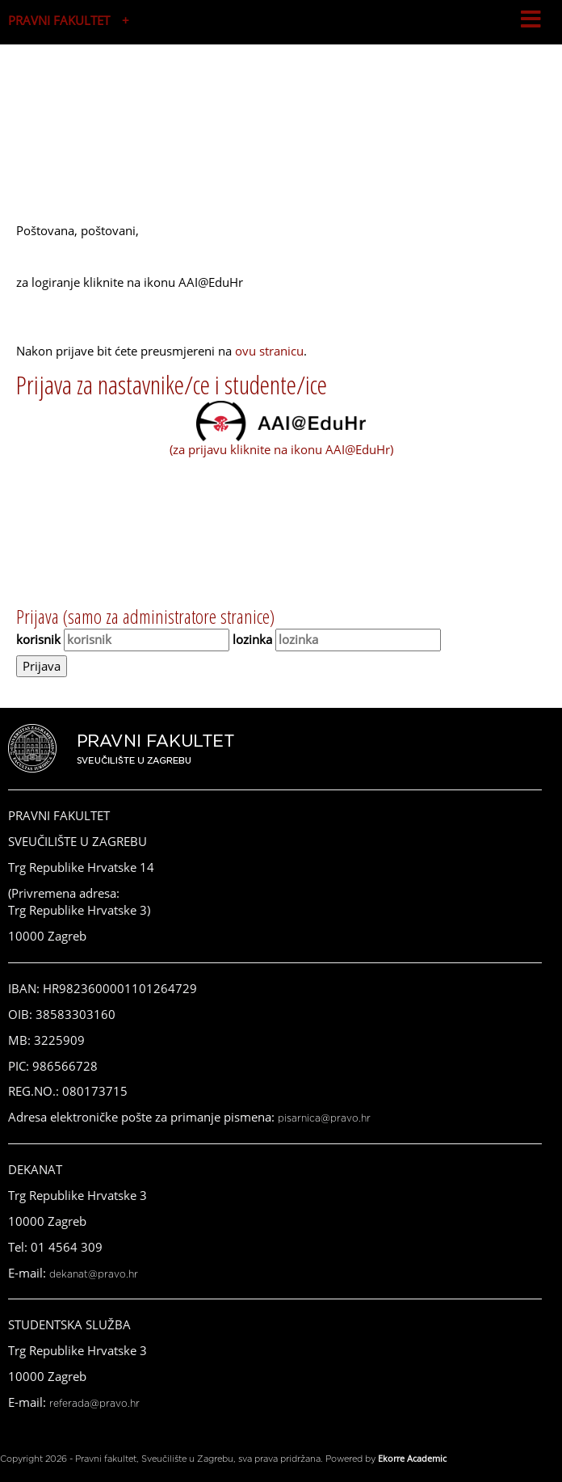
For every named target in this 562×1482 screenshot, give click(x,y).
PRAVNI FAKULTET (59, 20)
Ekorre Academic (412, 1458)
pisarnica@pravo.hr (324, 1118)
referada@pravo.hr (94, 1403)
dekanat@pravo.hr (93, 1274)
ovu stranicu (269, 351)
